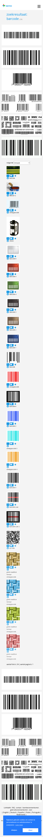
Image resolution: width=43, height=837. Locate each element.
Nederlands (21, 814)
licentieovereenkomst (30, 808)
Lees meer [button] (19, 825)
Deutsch (13, 812)
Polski (28, 812)
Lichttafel (7, 808)
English (6, 812)
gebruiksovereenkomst (19, 810)
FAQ (13, 808)
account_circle (8, 178)
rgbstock (7, 5)
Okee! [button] (30, 830)
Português (36, 812)
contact (18, 808)
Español (21, 812)
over (30, 810)
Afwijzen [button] (14, 830)
